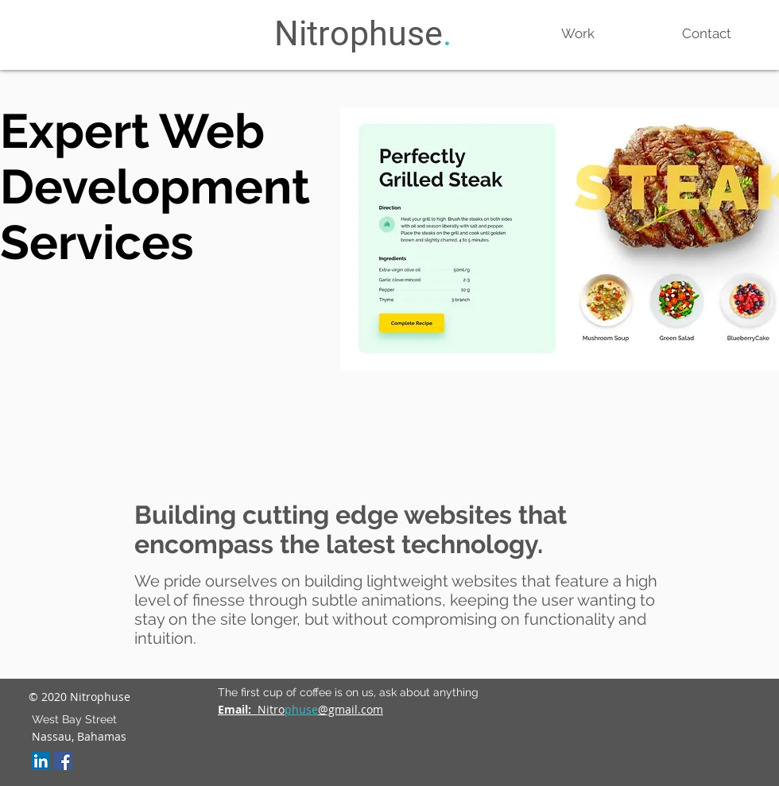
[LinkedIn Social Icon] (41, 761)
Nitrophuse (358, 33)
